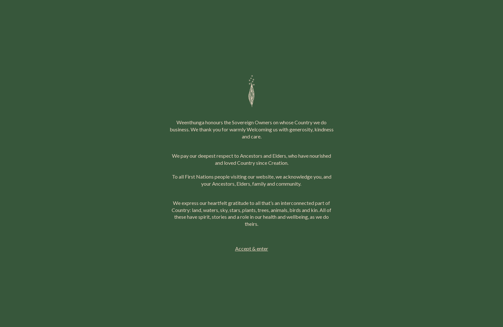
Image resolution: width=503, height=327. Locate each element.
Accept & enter (251, 248)
